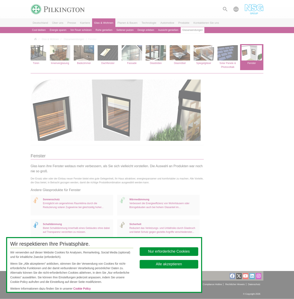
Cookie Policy (82, 288)
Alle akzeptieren (169, 264)
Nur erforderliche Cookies (169, 251)
